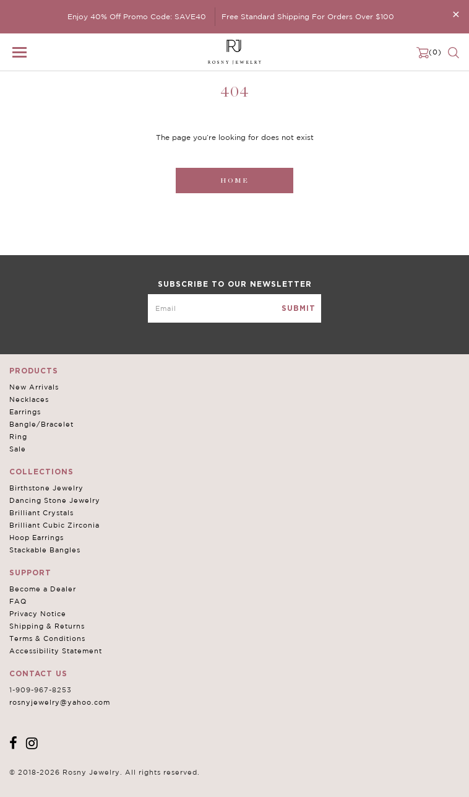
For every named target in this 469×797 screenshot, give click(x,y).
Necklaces (29, 399)
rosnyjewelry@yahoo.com (59, 702)
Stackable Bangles (44, 550)
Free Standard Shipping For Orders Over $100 (308, 16)
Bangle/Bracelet (41, 424)
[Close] (456, 13)
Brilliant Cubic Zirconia (54, 525)
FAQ (18, 601)
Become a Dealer (42, 589)
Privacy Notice (37, 613)
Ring (18, 436)
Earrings (25, 412)
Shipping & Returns (47, 626)
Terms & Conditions (47, 638)
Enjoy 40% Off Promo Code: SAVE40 (136, 16)
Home (234, 180)
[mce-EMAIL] (234, 308)
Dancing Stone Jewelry (54, 500)
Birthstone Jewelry (46, 488)
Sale (17, 449)
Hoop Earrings (36, 537)
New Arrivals (34, 387)
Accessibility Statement (55, 651)
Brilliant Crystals (41, 512)
